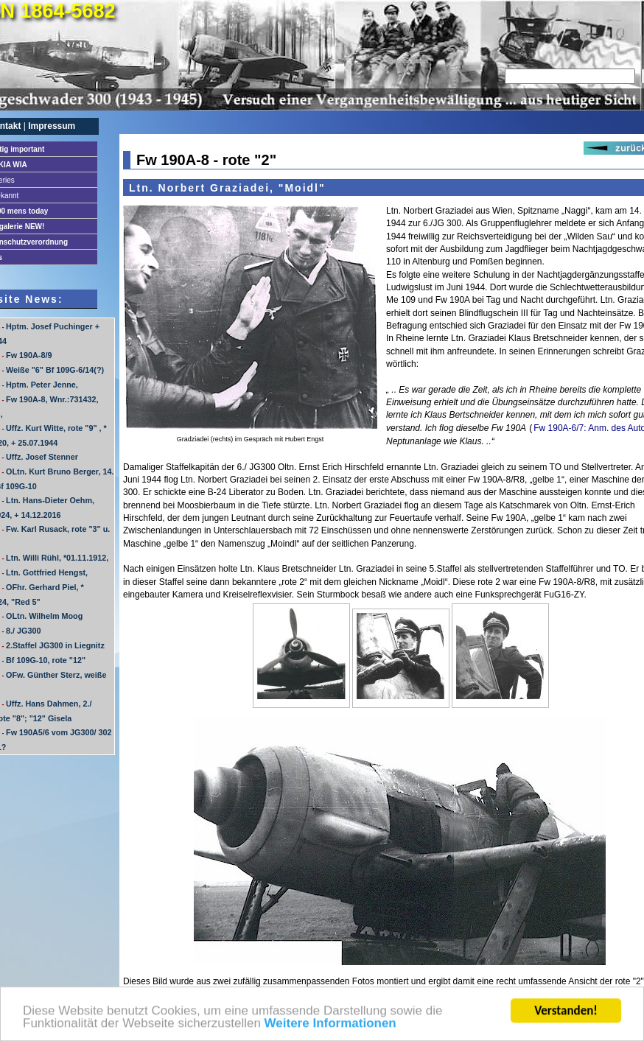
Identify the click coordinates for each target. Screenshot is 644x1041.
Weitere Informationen (330, 1027)
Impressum (51, 126)
